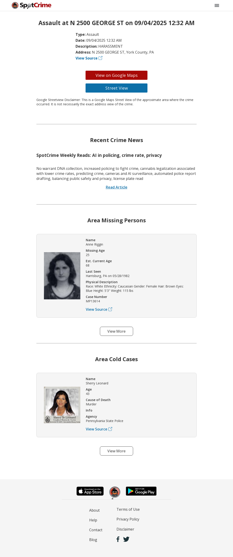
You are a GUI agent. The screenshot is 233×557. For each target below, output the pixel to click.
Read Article (116, 187)
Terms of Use (128, 509)
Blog (93, 539)
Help (93, 520)
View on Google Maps (117, 75)
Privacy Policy (127, 519)
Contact (95, 529)
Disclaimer (125, 529)
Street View (116, 88)
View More (116, 331)
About (94, 510)
